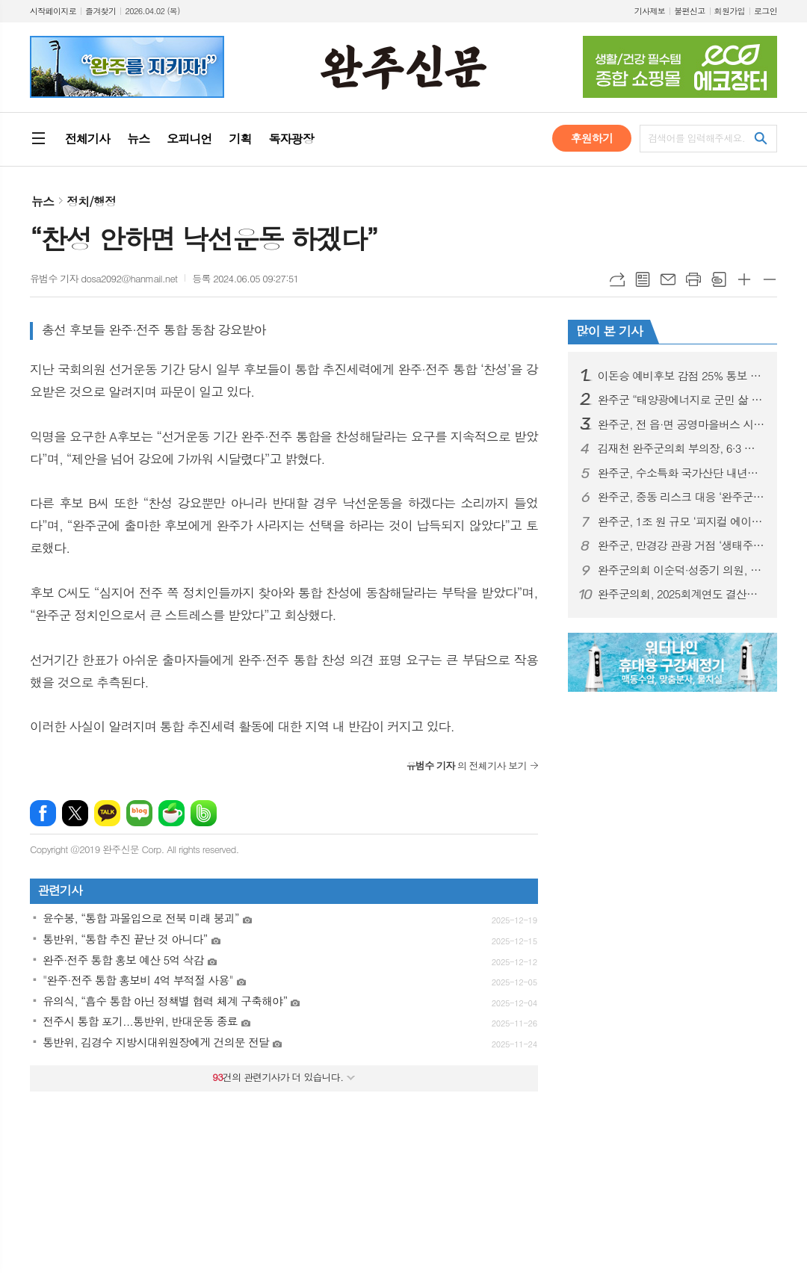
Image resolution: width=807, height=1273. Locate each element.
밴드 (204, 813)
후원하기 (592, 138)
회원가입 (729, 10)
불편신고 (689, 10)
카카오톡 (107, 813)
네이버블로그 (139, 813)
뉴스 (42, 201)
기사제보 (649, 10)
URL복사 (617, 279)
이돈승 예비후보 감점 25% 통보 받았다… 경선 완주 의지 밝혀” (681, 375)
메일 (668, 279)
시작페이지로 (53, 10)
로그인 (765, 10)
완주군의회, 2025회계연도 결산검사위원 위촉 (681, 593)
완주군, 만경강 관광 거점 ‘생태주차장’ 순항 (681, 545)
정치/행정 (91, 201)
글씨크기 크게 (744, 279)
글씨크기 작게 (769, 279)
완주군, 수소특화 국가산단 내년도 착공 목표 (681, 472)
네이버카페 (171, 813)
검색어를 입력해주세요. (696, 138)
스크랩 (718, 279)
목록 (642, 279)
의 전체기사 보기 (466, 765)
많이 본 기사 (609, 331)
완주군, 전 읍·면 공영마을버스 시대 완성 (681, 424)
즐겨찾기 (100, 10)
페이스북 (43, 813)
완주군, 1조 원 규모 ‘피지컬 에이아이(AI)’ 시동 (681, 521)
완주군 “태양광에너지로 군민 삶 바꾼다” (681, 399)
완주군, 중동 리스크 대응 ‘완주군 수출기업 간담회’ (681, 496)
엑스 (75, 813)
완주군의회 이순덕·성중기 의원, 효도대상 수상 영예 (681, 570)
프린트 (693, 279)
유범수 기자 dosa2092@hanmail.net (103, 278)
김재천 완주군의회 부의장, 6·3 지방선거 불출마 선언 (681, 448)
